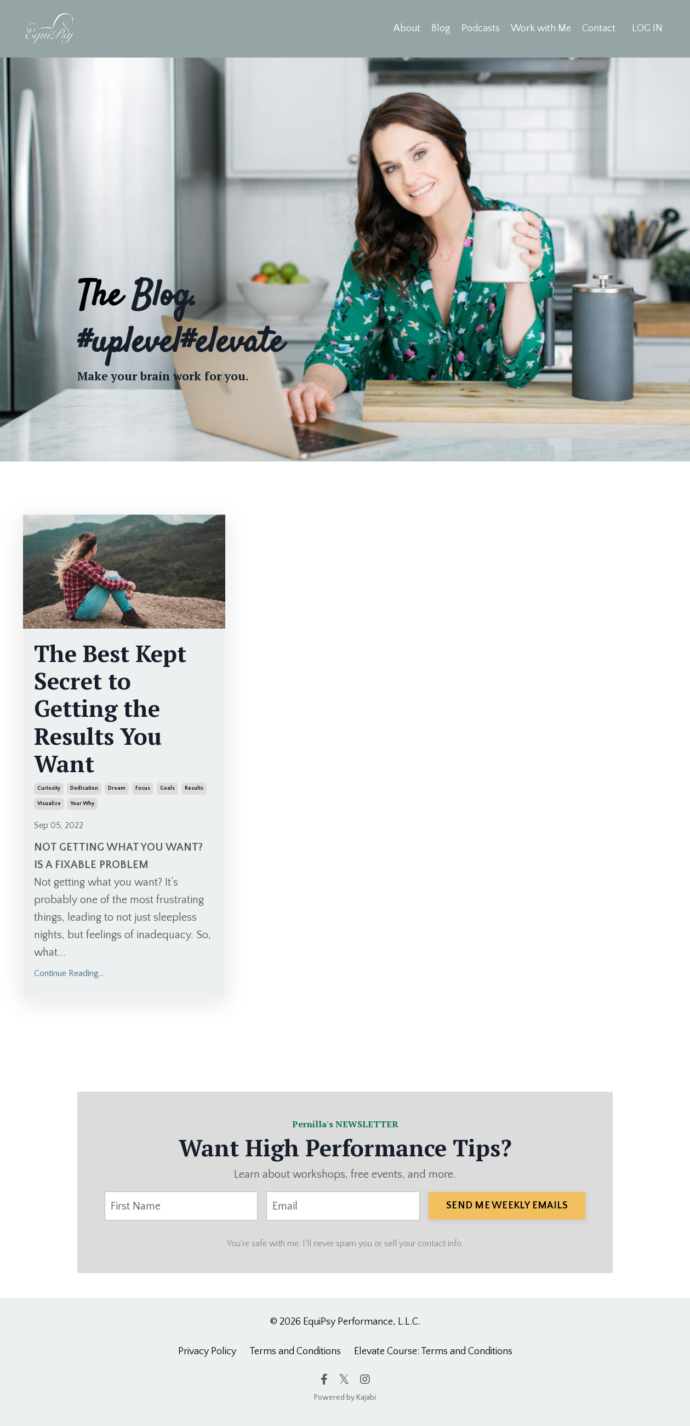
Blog (441, 28)
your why (82, 804)
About (407, 28)
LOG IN (647, 28)
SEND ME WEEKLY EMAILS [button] (507, 1205)
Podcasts (480, 28)
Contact (598, 28)
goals (167, 788)
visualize (49, 804)
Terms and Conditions (295, 1351)
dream (117, 788)
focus (142, 788)
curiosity (48, 788)
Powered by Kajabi (345, 1397)
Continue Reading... (69, 973)
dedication (84, 788)
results (194, 788)
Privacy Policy (207, 1351)
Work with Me (541, 28)
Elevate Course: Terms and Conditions (433, 1351)
